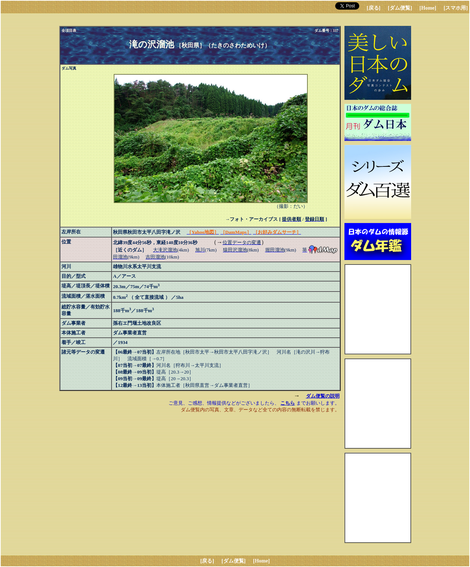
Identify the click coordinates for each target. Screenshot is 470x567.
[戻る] (373, 8)
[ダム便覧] (400, 8)
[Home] (428, 8)
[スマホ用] (456, 8)
